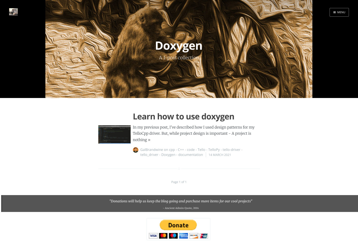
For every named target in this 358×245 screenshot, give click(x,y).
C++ (181, 149)
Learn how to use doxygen (183, 116)
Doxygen (168, 154)
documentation (190, 154)
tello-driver (232, 149)
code (191, 149)
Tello (201, 149)
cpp (172, 149)
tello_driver (149, 154)
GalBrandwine (151, 149)
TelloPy (214, 149)
